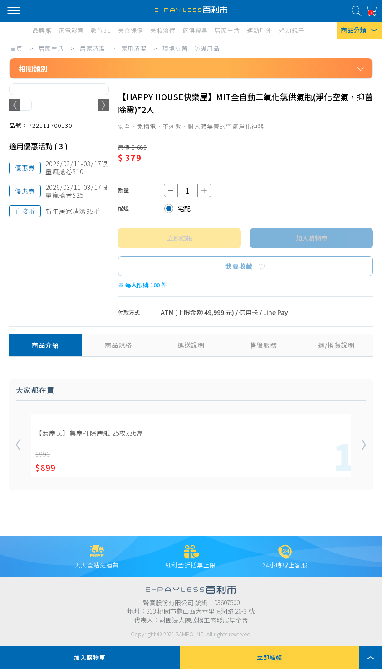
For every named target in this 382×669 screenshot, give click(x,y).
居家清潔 (92, 48)
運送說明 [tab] (191, 344)
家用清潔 (134, 48)
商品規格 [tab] (118, 344)
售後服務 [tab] (263, 344)
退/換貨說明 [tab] (336, 344)
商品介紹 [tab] (45, 344)
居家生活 (51, 48)
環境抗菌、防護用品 (191, 48)
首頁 (16, 48)
